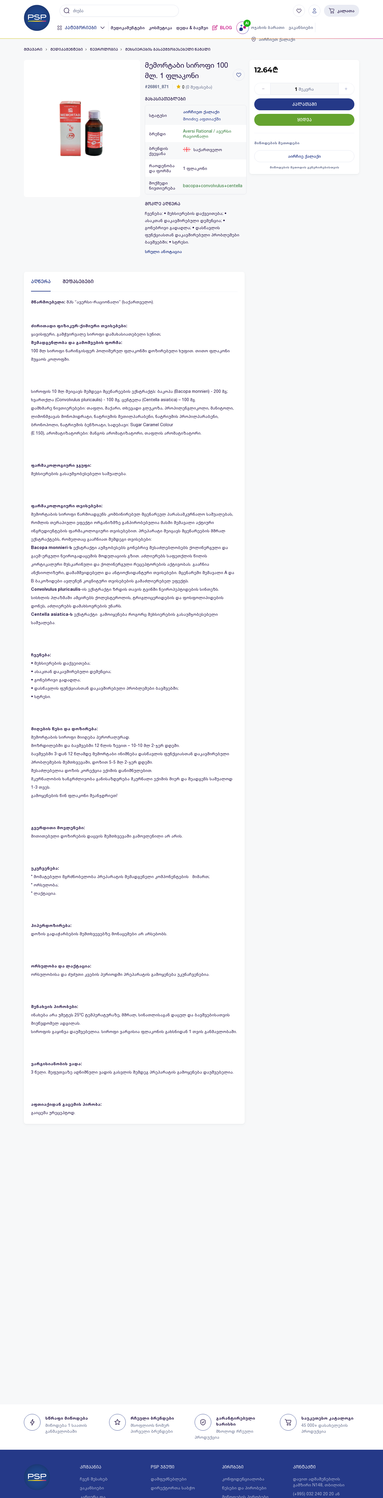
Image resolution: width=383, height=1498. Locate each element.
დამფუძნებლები (169, 1478)
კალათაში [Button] (304, 104)
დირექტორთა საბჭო (173, 1487)
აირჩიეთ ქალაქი (201, 111)
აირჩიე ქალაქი (304, 156)
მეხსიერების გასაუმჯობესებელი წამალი (167, 49)
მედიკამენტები (128, 27)
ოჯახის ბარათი (267, 27)
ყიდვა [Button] (304, 119)
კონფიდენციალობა (243, 1478)
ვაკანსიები (301, 27)
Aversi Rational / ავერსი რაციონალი (207, 133)
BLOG (222, 27)
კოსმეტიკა (160, 27)
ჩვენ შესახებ (94, 1478)
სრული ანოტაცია (163, 251)
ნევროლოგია (104, 49)
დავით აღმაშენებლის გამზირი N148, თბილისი (319, 1481)
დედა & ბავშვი (192, 27)
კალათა (341, 11)
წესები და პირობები (244, 1487)
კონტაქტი (304, 1466)
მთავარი (33, 49)
